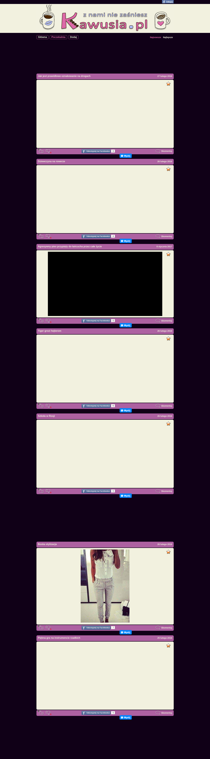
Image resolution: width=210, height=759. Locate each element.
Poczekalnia (58, 37)
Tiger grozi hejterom (49, 331)
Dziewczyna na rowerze (51, 161)
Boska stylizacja (47, 544)
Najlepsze (168, 37)
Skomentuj (164, 151)
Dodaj (73, 37)
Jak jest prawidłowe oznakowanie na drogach (64, 76)
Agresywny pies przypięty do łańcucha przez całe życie (70, 246)
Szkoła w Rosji (46, 416)
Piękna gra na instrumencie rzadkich (59, 638)
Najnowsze (155, 37)
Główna (42, 37)
